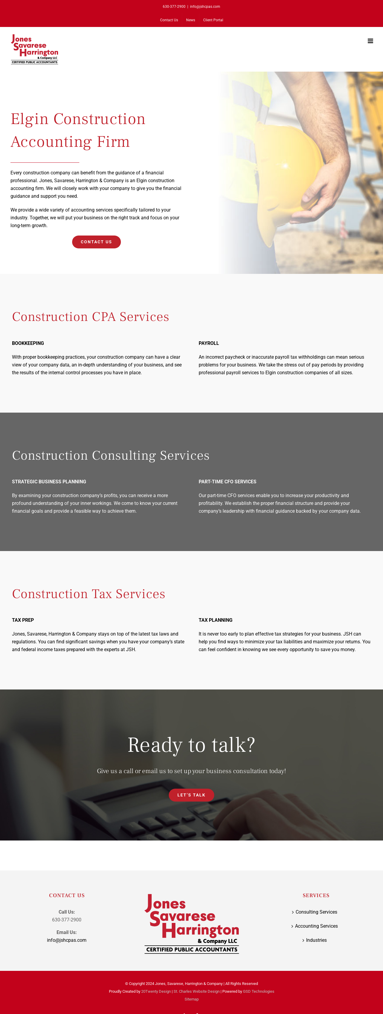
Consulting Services (316, 912)
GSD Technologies (258, 991)
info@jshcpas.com (205, 6)
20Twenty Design (156, 991)
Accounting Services (316, 926)
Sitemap (192, 999)
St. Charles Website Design (197, 991)
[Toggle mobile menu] (371, 41)
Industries (316, 940)
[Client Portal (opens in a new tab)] (213, 20)
